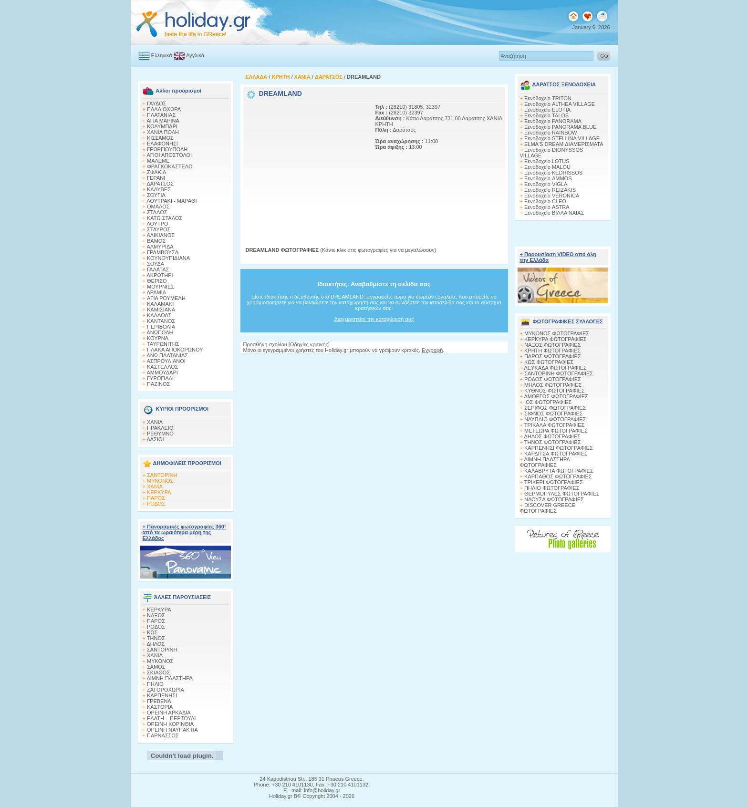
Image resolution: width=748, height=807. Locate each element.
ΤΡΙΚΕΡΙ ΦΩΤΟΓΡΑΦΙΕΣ (553, 482)
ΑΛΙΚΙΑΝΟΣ (160, 235)
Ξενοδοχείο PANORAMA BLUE (560, 127)
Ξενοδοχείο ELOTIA (547, 110)
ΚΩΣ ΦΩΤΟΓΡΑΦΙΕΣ (548, 362)
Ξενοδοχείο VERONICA (551, 195)
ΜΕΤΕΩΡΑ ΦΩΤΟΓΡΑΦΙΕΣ (556, 431)
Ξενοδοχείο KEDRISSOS (553, 173)
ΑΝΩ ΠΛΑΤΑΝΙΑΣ (167, 355)
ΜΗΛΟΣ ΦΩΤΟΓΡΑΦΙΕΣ (553, 385)
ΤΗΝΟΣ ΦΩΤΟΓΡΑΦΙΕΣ (552, 442)
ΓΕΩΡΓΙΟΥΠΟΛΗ (167, 149)
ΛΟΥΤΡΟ (157, 224)
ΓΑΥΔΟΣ (156, 103)
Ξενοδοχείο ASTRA (547, 207)
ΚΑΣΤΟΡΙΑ (160, 707)
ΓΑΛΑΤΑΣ (158, 269)
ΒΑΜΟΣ (156, 241)
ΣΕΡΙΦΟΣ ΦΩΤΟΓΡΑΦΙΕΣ (555, 408)
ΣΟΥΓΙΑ (156, 195)
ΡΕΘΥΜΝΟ (160, 433)
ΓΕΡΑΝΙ (156, 178)
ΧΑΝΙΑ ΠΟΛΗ (163, 132)
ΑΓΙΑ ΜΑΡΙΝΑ (162, 121)
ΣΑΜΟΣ (156, 667)
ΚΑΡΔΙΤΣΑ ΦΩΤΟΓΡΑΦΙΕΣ (556, 453)
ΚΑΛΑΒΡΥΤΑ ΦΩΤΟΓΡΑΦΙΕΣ (558, 471)
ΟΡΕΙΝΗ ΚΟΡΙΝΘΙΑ (170, 724)
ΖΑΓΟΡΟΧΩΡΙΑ (165, 690)
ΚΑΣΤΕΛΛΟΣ (162, 367)
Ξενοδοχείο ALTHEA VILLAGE (559, 104)
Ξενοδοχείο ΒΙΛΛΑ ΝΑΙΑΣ (554, 213)
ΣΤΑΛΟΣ (157, 212)
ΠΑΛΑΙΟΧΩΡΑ (164, 109)
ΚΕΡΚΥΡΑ (159, 492)
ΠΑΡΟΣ (156, 498)
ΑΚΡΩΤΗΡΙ (159, 275)
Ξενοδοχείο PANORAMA (553, 121)
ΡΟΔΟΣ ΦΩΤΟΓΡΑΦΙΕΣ (552, 379)
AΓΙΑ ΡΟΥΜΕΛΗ (166, 298)
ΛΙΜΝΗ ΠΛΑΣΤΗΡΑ (169, 678)
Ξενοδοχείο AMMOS (547, 178)
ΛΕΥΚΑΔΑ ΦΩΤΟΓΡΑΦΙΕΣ (555, 368)
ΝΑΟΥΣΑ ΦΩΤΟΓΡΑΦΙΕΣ (554, 499)
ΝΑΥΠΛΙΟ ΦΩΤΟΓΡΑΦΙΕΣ (555, 419)
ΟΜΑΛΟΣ (158, 206)
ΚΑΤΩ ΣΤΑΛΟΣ (164, 218)
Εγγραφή (432, 350)
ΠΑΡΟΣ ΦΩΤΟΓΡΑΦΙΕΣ (552, 356)
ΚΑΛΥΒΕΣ (159, 189)
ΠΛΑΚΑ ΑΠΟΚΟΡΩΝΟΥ (175, 349)
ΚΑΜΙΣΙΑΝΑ (161, 309)
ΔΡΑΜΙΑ (156, 292)
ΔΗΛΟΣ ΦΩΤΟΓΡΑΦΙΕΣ (552, 436)
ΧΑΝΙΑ (155, 422)
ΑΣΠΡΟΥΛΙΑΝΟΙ (165, 361)
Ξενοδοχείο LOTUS (547, 161)
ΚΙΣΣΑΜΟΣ (160, 138)
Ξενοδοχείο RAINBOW (550, 132)
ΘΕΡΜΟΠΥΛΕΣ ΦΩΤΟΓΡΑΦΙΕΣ (562, 494)
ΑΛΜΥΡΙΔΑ (159, 246)
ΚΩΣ (152, 632)
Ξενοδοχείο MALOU (547, 167)
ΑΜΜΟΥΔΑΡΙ (161, 372)
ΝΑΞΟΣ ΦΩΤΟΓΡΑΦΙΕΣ (552, 345)
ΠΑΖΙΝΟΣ (158, 384)
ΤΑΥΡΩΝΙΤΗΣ (163, 344)
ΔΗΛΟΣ (155, 644)
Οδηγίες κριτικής (309, 344)
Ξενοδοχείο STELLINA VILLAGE (562, 138)
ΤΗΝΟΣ (156, 638)
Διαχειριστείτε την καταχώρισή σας (374, 319)
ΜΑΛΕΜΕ (158, 161)
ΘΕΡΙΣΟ (157, 281)
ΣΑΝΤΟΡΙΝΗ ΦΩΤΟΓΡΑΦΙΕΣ (558, 373)
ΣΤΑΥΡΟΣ (158, 229)
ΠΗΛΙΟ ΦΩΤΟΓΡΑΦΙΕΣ (552, 488)
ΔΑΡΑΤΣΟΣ (160, 183)
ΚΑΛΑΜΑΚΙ (160, 304)
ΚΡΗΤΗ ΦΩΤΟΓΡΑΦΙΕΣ (552, 350)
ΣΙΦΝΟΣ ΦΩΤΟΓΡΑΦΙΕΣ (553, 413)
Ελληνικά (161, 55)
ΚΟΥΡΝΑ (157, 338)
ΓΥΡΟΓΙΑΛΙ (160, 378)
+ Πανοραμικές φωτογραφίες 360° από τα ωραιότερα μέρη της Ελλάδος (185, 532)
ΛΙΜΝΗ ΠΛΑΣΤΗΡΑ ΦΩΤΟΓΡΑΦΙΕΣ (545, 462)
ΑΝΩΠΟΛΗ (159, 332)
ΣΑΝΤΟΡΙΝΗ (162, 475)
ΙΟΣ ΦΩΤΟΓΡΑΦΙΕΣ (547, 402)
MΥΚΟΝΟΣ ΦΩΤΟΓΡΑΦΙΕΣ (556, 333)
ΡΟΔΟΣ (156, 504)
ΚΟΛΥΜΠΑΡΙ (162, 126)
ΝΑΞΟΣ (156, 615)
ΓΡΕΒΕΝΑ (159, 701)
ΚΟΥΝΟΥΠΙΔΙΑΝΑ (168, 258)
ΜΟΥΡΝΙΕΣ (160, 287)
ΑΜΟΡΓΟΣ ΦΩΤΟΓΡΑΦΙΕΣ (556, 396)
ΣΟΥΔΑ (155, 264)
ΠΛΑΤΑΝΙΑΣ (161, 115)
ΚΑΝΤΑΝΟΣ (161, 321)
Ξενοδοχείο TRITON (547, 98)
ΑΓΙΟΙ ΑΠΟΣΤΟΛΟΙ (169, 155)
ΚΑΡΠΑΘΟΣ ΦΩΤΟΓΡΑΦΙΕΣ (558, 476)
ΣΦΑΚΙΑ (156, 172)
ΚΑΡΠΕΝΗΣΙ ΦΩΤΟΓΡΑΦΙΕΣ (558, 448)
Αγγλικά (195, 55)
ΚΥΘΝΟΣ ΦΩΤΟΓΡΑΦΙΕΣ (554, 390)
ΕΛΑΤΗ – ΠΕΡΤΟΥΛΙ (171, 718)
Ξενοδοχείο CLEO (545, 201)
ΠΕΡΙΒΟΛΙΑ (161, 327)
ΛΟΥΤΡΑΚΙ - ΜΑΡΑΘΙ (171, 201)
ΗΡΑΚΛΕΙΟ (160, 428)
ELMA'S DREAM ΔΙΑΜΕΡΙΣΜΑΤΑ (563, 144)
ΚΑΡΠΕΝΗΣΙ (162, 695)
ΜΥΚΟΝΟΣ (160, 481)
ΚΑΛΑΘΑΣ (159, 315)
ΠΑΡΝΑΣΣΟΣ (163, 735)
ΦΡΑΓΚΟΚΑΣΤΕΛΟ (169, 166)
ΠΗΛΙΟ (155, 684)
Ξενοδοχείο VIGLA (545, 184)
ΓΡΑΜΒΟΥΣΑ (162, 252)
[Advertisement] (305, 163)
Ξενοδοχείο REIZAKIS (550, 190)
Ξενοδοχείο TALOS (546, 115)
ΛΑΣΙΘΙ (155, 439)
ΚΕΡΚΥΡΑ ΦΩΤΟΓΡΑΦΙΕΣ (555, 339)
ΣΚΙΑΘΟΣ (158, 672)
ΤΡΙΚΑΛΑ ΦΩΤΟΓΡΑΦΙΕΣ (554, 425)
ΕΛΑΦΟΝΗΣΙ (162, 143)
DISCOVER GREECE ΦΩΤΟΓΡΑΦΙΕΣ (547, 508)
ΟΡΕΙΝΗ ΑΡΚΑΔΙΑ (169, 712)
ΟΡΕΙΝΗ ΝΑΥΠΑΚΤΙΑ (172, 730)
